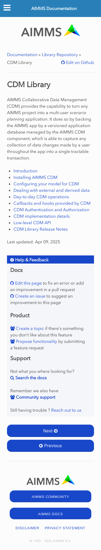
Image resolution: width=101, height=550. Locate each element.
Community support (35, 397)
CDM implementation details (41, 216)
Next (50, 431)
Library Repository (60, 54)
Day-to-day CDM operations (41, 196)
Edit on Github (79, 62)
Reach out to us (66, 410)
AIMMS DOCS (50, 514)
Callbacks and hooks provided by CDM (51, 203)
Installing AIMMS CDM (35, 177)
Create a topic (29, 328)
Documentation (22, 54)
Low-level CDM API (32, 222)
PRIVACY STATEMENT (65, 528)
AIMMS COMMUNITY (50, 497)
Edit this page (28, 283)
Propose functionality (36, 341)
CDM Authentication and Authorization (51, 209)
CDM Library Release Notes (40, 229)
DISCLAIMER (27, 528)
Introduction (25, 170)
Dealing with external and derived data (51, 190)
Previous (50, 445)
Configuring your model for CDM (46, 183)
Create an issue (29, 296)
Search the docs (30, 377)
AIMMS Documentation (54, 8)
